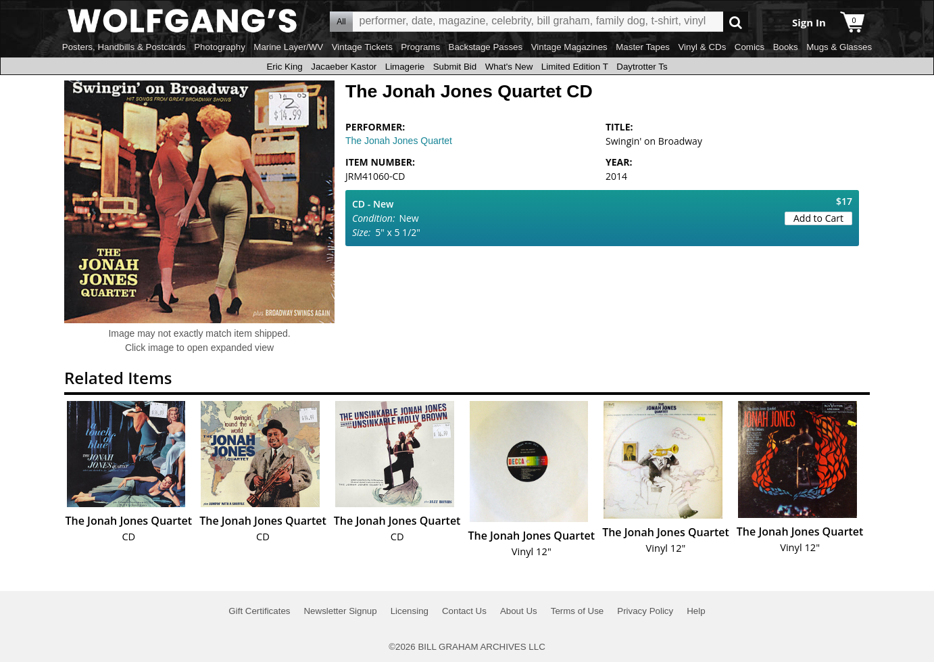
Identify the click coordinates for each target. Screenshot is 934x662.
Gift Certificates (259, 611)
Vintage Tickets (362, 47)
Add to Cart (818, 218)
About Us (518, 611)
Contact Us (464, 611)
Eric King (284, 67)
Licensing (409, 611)
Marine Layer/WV (288, 47)
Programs (420, 47)
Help (696, 611)
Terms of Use (577, 611)
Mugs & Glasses (839, 47)
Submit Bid (454, 67)
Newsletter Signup (339, 611)
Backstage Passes (486, 47)
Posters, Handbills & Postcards (124, 47)
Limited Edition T (574, 67)
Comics (749, 47)
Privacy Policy (645, 611)
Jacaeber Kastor (343, 67)
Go (735, 21)
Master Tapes (643, 47)
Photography (219, 47)
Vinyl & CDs (702, 47)
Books (785, 47)
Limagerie (405, 67)
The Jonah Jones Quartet (398, 140)
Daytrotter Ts (641, 67)
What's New (509, 67)
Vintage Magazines (569, 47)
